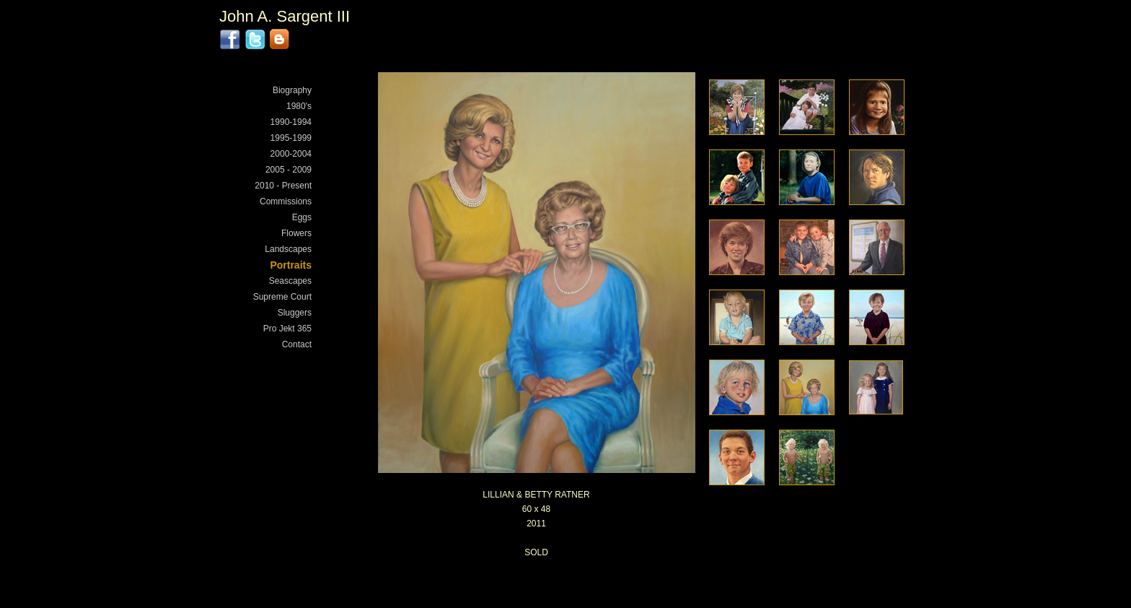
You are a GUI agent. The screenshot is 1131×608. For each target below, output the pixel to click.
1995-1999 (291, 138)
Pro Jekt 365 (287, 328)
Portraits (291, 265)
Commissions (286, 201)
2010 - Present (283, 186)
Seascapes (290, 281)
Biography (292, 90)
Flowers (296, 233)
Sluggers (295, 313)
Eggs (302, 217)
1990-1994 (291, 122)
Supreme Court (282, 297)
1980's (299, 106)
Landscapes (288, 249)
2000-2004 (291, 154)
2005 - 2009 (288, 170)
